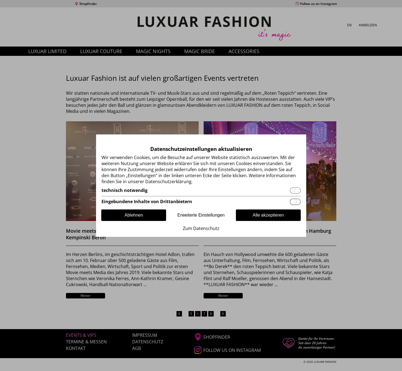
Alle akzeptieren (268, 215)
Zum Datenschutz (201, 228)
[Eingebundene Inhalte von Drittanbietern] (201, 202)
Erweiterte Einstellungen (201, 215)
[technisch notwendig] (201, 190)
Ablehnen (134, 215)
